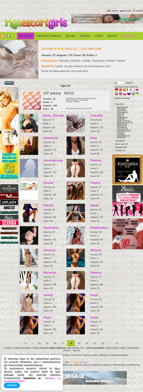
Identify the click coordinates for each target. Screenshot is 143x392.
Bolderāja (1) (121, 109)
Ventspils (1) (120, 150)
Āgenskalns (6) (122, 107)
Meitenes (25, 36)
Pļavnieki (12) (122, 127)
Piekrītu (12, 385)
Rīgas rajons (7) (121, 144)
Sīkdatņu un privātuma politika (113, 355)
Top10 (99, 36)
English (139, 11)
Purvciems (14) (122, 129)
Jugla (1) (120, 115)
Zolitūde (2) (121, 137)
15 (47, 343)
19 (79, 343)
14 (39, 343)
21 (94, 343)
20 (87, 343)
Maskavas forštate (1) (125, 122)
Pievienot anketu (49, 36)
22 (102, 343)
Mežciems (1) (122, 126)
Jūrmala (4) (119, 141)
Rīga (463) (119, 104)
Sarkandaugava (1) (124, 131)
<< (26, 343)
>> (117, 343)
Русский (127, 11)
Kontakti (65, 355)
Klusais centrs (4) (123, 121)
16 (55, 343)
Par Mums (76, 355)
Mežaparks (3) (122, 124)
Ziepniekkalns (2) (123, 136)
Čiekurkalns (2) (122, 112)
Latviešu (114, 11)
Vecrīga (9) (121, 134)
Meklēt (112, 36)
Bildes (70, 36)
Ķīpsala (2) (121, 119)
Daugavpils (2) (121, 147)
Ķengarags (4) (122, 117)
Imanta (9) (120, 114)
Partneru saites (90, 355)
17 (63, 343)
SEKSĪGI (85, 36)
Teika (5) (120, 132)
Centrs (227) (121, 110)
